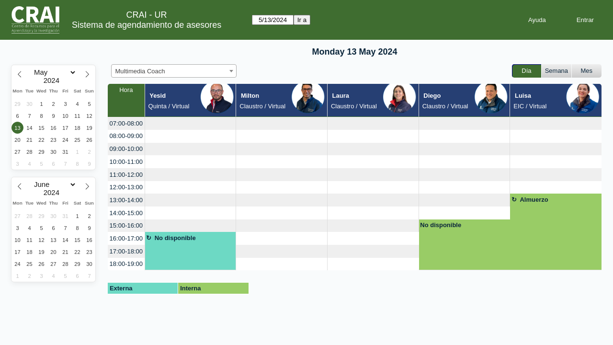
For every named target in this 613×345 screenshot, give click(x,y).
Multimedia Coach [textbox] (140, 71)
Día (526, 70)
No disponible (440, 225)
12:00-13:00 (126, 187)
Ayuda (537, 19)
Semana (556, 70)
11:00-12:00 (126, 174)
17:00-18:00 (126, 251)
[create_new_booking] (190, 123)
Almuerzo (534, 199)
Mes (587, 70)
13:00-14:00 (126, 200)
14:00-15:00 (126, 213)
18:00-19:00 (126, 263)
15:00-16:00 (126, 225)
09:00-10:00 (126, 148)
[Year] (54, 80)
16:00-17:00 (126, 238)
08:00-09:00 (126, 135)
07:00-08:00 (126, 123)
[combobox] (174, 71)
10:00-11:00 (126, 161)
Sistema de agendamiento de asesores (146, 25)
